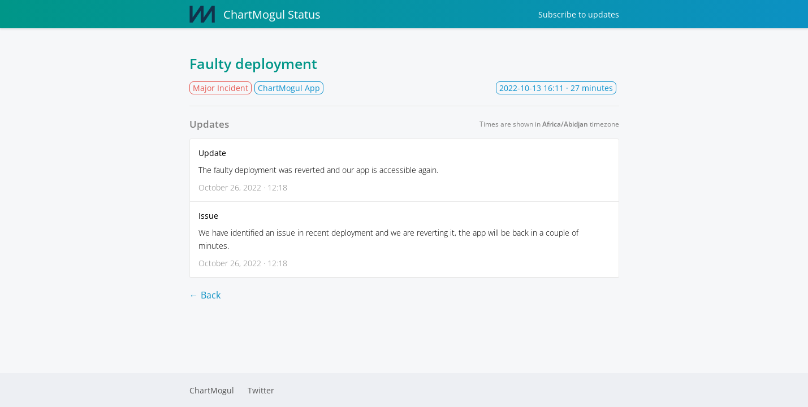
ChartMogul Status (255, 14)
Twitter (261, 390)
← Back (205, 295)
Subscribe (578, 14)
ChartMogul (211, 390)
